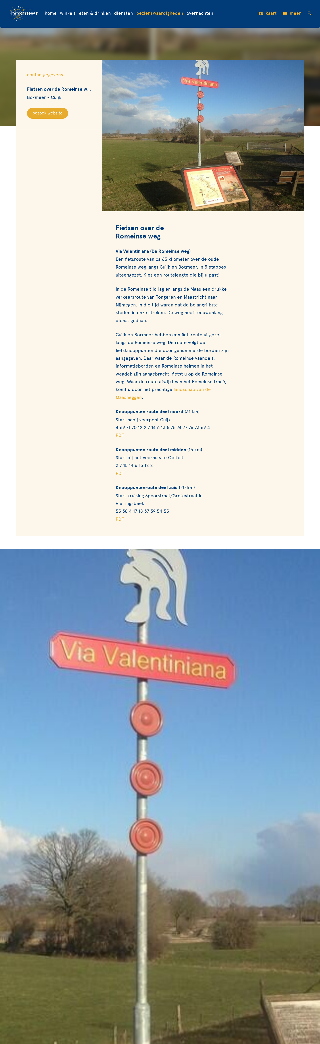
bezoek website (48, 113)
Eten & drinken (95, 13)
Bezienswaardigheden (159, 13)
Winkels (68, 13)
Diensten (123, 13)
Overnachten (199, 13)
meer (292, 13)
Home (51, 13)
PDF (120, 435)
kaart (268, 13)
